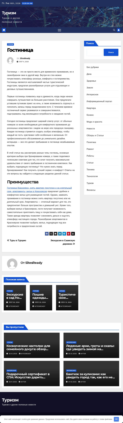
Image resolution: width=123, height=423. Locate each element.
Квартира (91, 108)
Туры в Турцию (16, 240)
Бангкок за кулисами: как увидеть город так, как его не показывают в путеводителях (89, 377)
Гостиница (20, 50)
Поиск (90, 43)
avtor (82, 354)
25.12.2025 (13, 354)
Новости (91, 128)
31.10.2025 (72, 382)
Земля (90, 87)
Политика (91, 142)
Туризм (9, 13)
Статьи (90, 163)
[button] (114, 30)
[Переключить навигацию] (59, 30)
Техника (90, 169)
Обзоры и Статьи (95, 135)
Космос (90, 115)
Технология (92, 176)
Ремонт (90, 149)
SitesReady (25, 58)
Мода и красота (94, 122)
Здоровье (91, 81)
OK (116, 419)
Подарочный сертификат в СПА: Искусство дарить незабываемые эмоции (27, 377)
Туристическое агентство (67, 298)
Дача (89, 74)
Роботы (90, 156)
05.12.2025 (72, 354)
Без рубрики (93, 67)
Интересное (92, 94)
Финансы (91, 190)
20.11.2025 (13, 382)
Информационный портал (99, 101)
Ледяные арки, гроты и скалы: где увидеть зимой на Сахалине (90, 349)
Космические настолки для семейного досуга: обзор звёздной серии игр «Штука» (29, 349)
